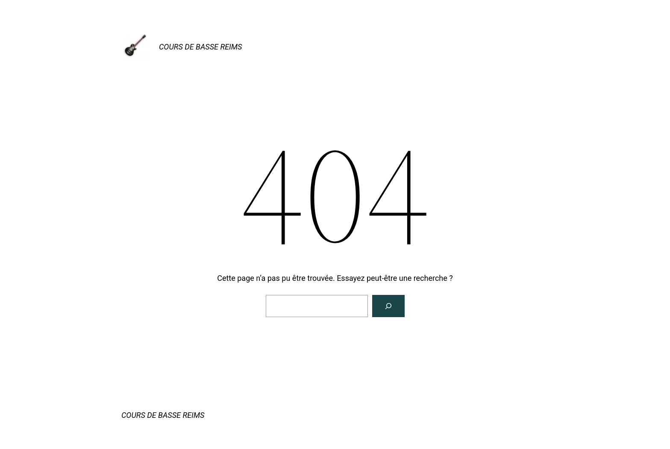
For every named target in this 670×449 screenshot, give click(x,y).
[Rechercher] (388, 306)
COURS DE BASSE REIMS (200, 46)
